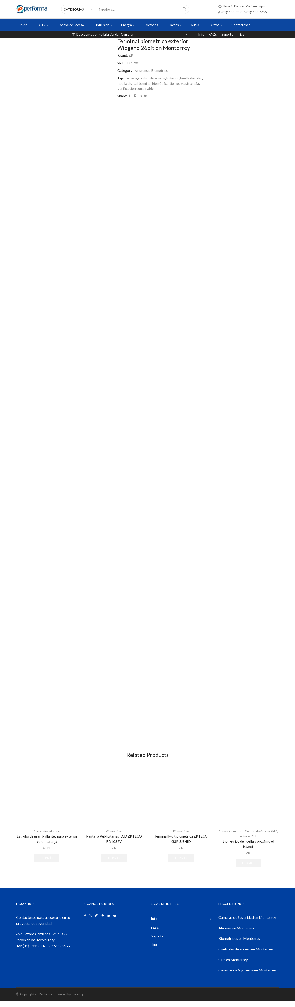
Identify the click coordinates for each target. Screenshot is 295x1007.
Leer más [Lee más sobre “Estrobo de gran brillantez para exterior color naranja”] (47, 864)
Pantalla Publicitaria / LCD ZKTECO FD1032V (114, 845)
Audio (196, 25)
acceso (131, 78)
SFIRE (47, 854)
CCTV (42, 25)
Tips (241, 34)
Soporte (227, 34)
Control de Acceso (72, 25)
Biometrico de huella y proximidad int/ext (248, 849)
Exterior (174, 78)
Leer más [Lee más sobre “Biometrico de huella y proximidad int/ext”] (248, 869)
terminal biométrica (154, 83)
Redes (176, 25)
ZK (131, 55)
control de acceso (152, 78)
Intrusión (104, 25)
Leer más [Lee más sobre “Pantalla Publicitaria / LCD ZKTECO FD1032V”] (114, 864)
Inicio (23, 25)
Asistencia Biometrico (152, 70)
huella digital (128, 83)
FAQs (213, 34)
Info (201, 34)
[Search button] (184, 9)
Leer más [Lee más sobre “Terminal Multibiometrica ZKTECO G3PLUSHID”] (181, 864)
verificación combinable (137, 88)
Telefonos (152, 25)
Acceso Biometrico (234, 837)
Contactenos (240, 25)
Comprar (127, 34)
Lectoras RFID (252, 842)
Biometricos (114, 837)
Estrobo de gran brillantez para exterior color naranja (46, 845)
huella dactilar (193, 78)
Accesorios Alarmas (47, 837)
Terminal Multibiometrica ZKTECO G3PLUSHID (181, 845)
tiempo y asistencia (186, 83)
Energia (128, 25)
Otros (216, 25)
